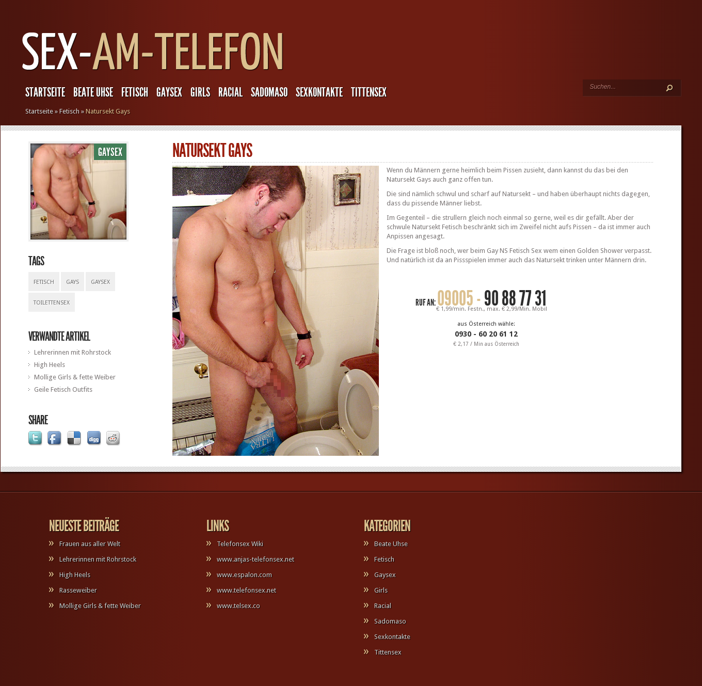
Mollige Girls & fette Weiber (75, 377)
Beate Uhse (93, 92)
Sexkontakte (319, 92)
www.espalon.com (244, 575)
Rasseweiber (78, 590)
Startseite (45, 92)
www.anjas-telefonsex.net (255, 559)
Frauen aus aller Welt (89, 544)
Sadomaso (269, 92)
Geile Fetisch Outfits (63, 389)
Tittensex (369, 92)
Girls (200, 92)
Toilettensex (52, 302)
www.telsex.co (238, 606)
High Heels (49, 365)
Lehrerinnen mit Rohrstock (72, 352)
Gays (72, 282)
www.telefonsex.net (246, 590)
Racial (230, 92)
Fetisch (134, 92)
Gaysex (169, 92)
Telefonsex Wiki (240, 544)
